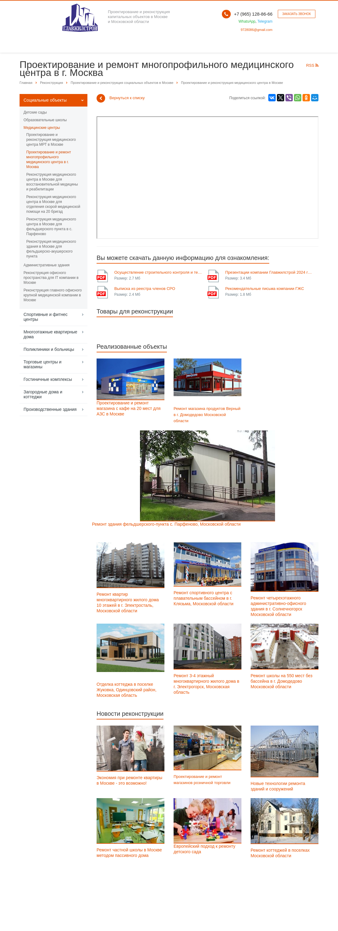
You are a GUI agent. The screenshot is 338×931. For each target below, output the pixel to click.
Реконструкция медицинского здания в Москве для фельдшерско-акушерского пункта (51, 248)
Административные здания (46, 265)
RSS (312, 65)
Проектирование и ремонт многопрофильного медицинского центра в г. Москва (48, 159)
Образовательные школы (45, 120)
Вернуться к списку (121, 98)
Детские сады (35, 112)
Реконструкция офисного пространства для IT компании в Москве (51, 278)
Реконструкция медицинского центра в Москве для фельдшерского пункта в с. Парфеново (51, 226)
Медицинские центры (42, 128)
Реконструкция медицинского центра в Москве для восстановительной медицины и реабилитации (52, 181)
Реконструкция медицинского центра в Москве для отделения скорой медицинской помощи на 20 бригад (53, 204)
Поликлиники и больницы (49, 349)
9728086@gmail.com (256, 30)
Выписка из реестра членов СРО (144, 288)
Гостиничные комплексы (48, 379)
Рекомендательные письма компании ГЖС (264, 288)
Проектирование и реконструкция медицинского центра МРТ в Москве (51, 140)
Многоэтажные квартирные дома (50, 334)
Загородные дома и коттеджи (43, 394)
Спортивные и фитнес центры (46, 317)
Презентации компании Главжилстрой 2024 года (269, 272)
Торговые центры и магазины (42, 364)
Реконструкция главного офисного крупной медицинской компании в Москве (53, 295)
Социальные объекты (45, 100)
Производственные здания (50, 409)
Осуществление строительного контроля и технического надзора (158, 272)
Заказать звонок (296, 14)
